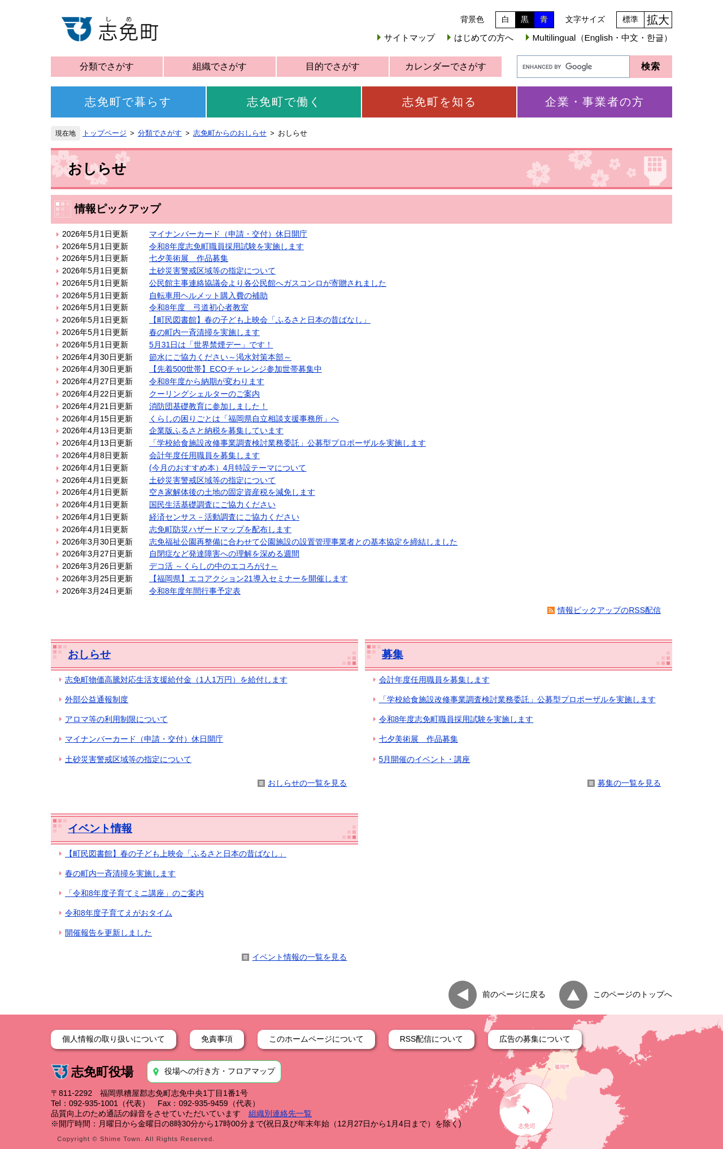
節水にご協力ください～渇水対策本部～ (220, 357)
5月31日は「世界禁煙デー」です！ (211, 344)
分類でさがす (107, 66)
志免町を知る (439, 101)
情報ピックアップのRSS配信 (609, 610)
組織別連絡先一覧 (280, 1113)
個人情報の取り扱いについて (113, 1038)
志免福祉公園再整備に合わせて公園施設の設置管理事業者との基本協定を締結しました (303, 541)
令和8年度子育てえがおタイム (118, 912)
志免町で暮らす (128, 101)
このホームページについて (316, 1038)
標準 (630, 19)
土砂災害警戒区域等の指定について (212, 270)
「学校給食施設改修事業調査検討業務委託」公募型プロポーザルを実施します (287, 442)
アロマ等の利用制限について (116, 719)
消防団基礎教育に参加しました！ (208, 406)
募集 (392, 654)
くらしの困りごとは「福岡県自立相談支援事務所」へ (244, 418)
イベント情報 (100, 828)
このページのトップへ (632, 994)
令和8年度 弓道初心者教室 (199, 307)
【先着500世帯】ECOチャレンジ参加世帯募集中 (235, 368)
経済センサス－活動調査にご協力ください (224, 516)
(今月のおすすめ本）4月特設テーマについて (227, 467)
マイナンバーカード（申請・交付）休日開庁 (228, 233)
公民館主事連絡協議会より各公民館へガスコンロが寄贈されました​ (267, 283)
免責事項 (217, 1038)
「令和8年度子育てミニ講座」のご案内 (134, 893)
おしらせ (89, 654)
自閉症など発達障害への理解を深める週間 (224, 553)
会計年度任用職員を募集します (204, 455)
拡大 (658, 20)
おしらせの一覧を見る (307, 782)
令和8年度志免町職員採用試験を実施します (226, 246)
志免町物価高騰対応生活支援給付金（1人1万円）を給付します (176, 679)
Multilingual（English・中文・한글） (602, 37)
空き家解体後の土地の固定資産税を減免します (232, 492)
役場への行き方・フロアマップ (219, 1071)
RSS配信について (432, 1038)
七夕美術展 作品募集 (188, 258)
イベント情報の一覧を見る (299, 956)
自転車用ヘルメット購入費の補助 (208, 295)
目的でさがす (333, 66)
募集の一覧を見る (629, 782)
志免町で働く (284, 101)
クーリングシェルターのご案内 (204, 393)
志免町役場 (102, 1072)
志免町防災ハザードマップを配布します (220, 529)
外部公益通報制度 (96, 699)
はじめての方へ (483, 37)
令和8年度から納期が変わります (206, 381)
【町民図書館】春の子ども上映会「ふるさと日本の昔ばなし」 (260, 319)
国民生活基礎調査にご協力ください (212, 504)
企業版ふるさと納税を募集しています (216, 430)
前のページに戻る (514, 994)
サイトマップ (409, 37)
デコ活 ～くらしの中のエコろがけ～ (213, 566)
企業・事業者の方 (594, 101)
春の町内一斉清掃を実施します (204, 332)
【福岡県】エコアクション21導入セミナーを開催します (248, 578)
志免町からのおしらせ (230, 133)
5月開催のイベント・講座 (425, 759)
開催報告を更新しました (108, 932)
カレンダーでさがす (445, 66)
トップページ (104, 133)
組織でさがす (220, 66)
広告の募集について (534, 1038)
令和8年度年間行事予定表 (195, 590)
